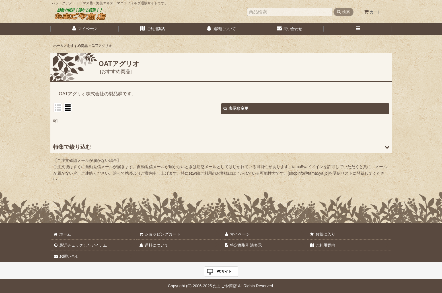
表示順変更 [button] (235, 108)
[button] (358, 29)
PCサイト (224, 271)
